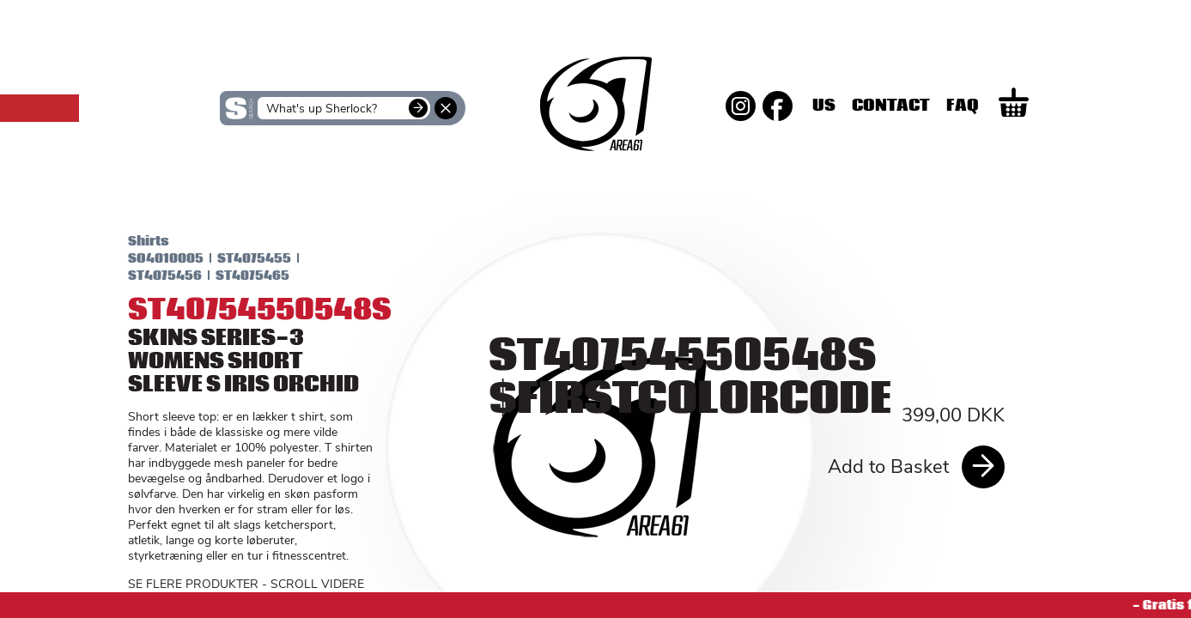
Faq (1022, 105)
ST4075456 (152, 275)
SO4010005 (153, 258)
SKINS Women (252, 178)
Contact (950, 105)
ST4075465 (239, 275)
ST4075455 (241, 258)
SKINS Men (595, 167)
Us (883, 105)
